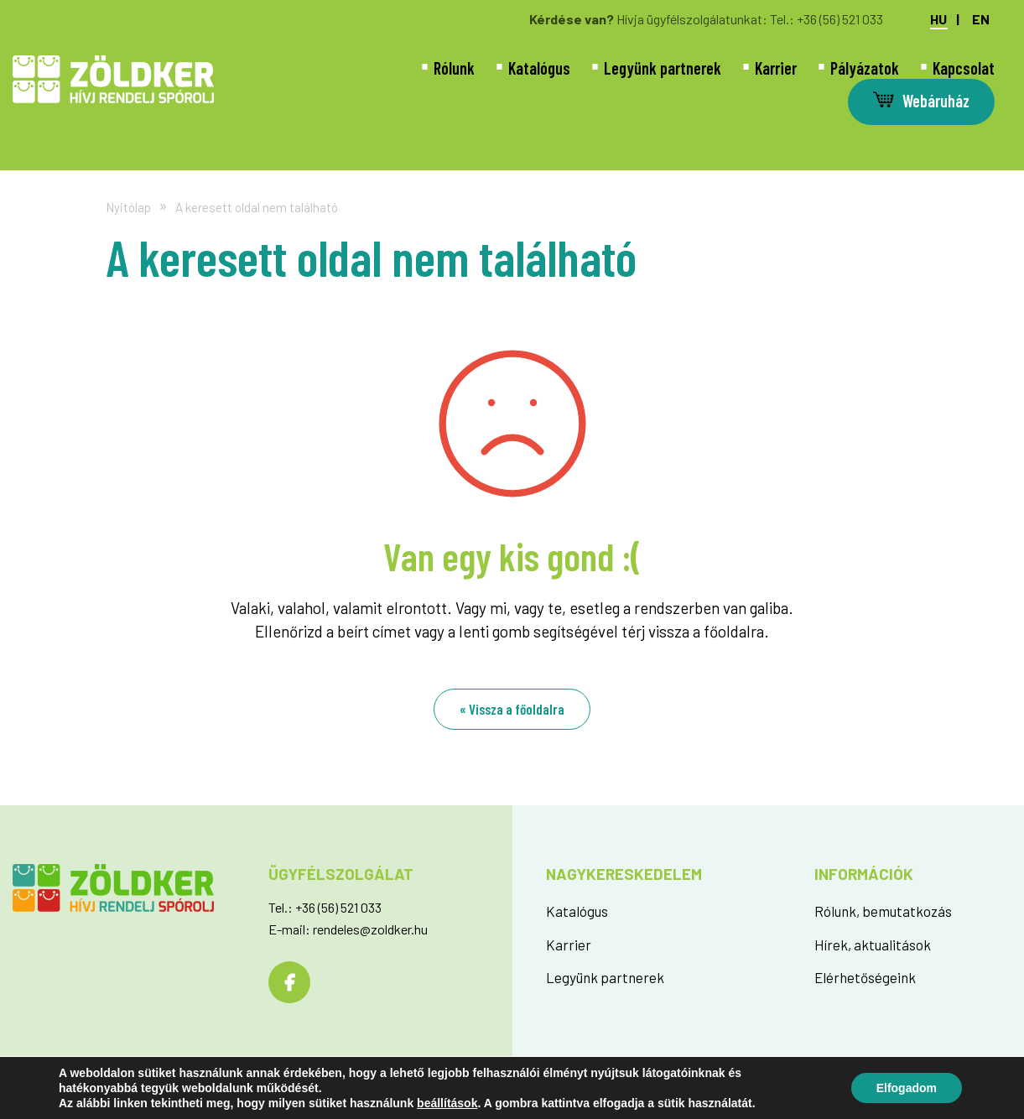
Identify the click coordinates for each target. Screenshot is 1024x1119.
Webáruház (935, 100)
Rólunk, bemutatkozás (883, 911)
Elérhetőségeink (865, 977)
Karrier (776, 68)
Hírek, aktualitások (872, 944)
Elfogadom (906, 1088)
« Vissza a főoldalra (512, 708)
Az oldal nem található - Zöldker (113, 79)
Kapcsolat (964, 68)
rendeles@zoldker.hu (370, 929)
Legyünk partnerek (662, 68)
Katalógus (539, 68)
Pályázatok (864, 68)
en (981, 19)
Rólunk (454, 68)
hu (938, 19)
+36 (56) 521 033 (840, 19)
